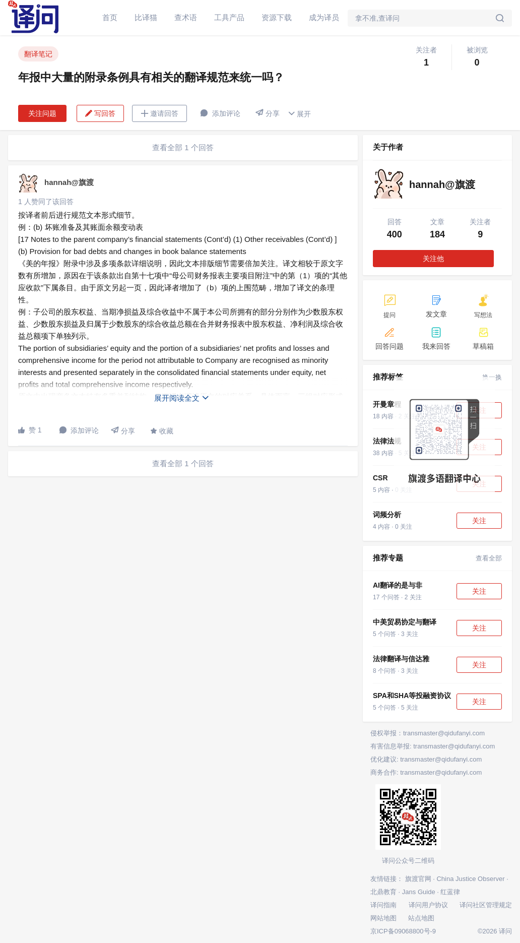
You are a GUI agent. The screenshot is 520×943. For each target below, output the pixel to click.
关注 (479, 521)
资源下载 (277, 17)
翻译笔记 (38, 54)
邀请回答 (159, 113)
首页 (109, 17)
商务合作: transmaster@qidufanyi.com (426, 772)
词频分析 (387, 515)
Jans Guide (418, 892)
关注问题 (42, 113)
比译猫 (146, 17)
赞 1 (30, 430)
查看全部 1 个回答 (183, 147)
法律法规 (387, 441)
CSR (380, 478)
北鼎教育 (383, 892)
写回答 (100, 113)
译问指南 (383, 905)
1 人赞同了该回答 (46, 202)
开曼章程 (387, 404)
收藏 (161, 431)
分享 (267, 113)
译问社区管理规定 (486, 905)
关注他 (433, 259)
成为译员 (324, 17)
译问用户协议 (428, 905)
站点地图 (421, 918)
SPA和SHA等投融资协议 (412, 695)
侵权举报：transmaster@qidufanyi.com (427, 733)
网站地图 (383, 918)
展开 (299, 113)
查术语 (185, 17)
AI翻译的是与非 (397, 585)
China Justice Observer (470, 879)
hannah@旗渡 (69, 182)
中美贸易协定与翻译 (404, 622)
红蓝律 (450, 892)
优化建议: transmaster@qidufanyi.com (426, 759)
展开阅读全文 (182, 398)
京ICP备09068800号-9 (403, 931)
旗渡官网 (418, 879)
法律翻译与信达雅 (401, 659)
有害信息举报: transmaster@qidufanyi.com (432, 746)
